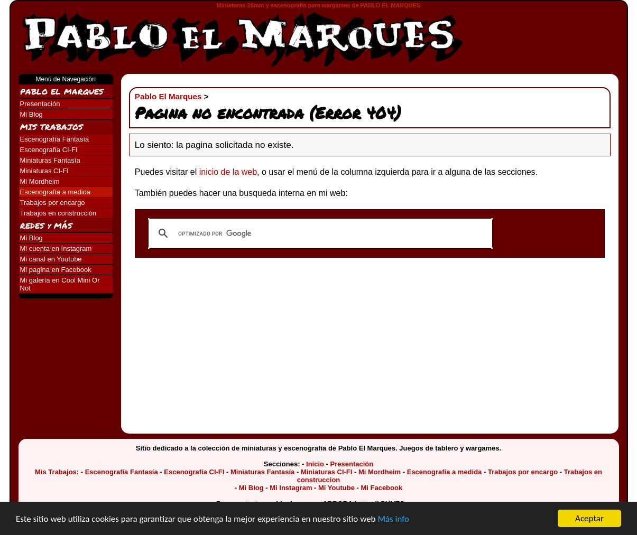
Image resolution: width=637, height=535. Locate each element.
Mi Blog (31, 114)
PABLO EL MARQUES (62, 91)
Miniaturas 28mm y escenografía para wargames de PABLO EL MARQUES (319, 5)
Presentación (40, 104)
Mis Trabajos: (57, 472)
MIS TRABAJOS (51, 127)
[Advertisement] (550, 33)
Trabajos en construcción (58, 213)
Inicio (315, 464)
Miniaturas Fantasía (50, 160)
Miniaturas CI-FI (44, 171)
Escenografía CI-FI (49, 150)
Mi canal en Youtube (51, 259)
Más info (393, 519)
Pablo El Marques (168, 96)
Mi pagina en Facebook (55, 270)
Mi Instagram (291, 488)
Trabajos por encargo (52, 203)
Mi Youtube (336, 488)
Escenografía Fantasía (54, 139)
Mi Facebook (381, 488)
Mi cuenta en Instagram (56, 248)
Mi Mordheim (40, 181)
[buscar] (318, 233)
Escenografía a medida (55, 192)
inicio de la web (228, 171)
